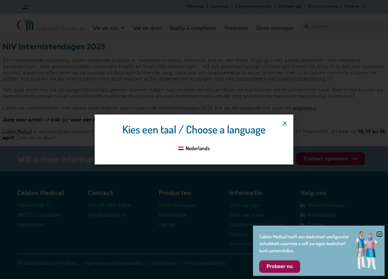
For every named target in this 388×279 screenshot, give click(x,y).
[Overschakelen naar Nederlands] (194, 148)
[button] (284, 123)
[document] (194, 139)
